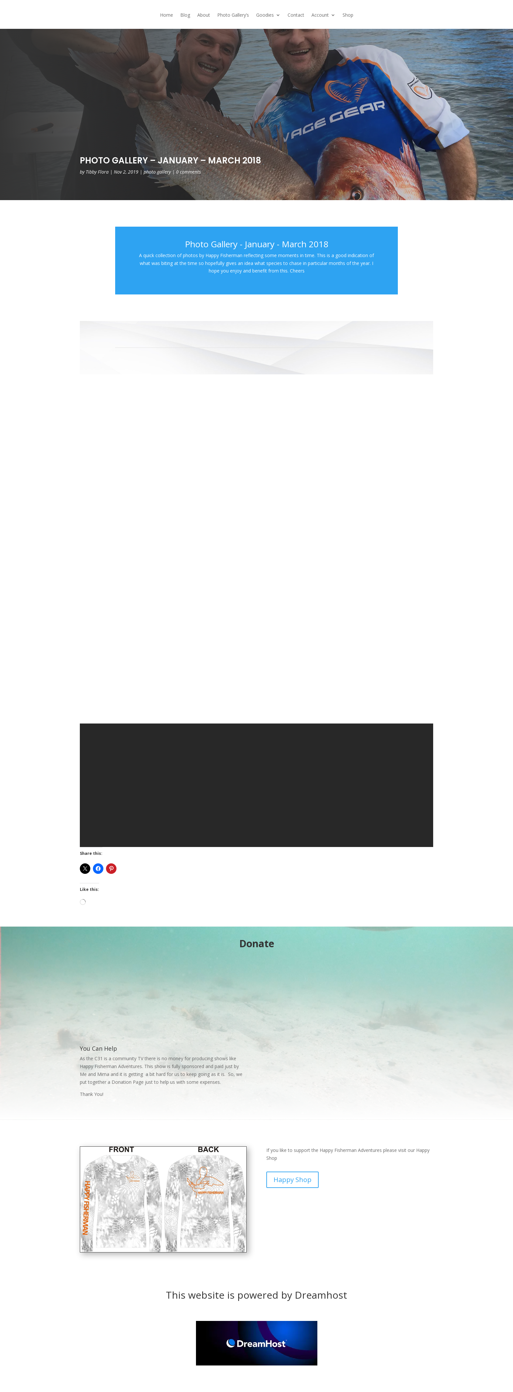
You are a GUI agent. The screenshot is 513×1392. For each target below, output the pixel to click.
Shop (348, 15)
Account (320, 15)
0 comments (188, 172)
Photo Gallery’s (233, 15)
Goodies (265, 15)
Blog (185, 15)
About (203, 15)
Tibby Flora (97, 172)
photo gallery (157, 172)
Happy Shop (292, 1179)
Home (166, 15)
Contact (296, 15)
